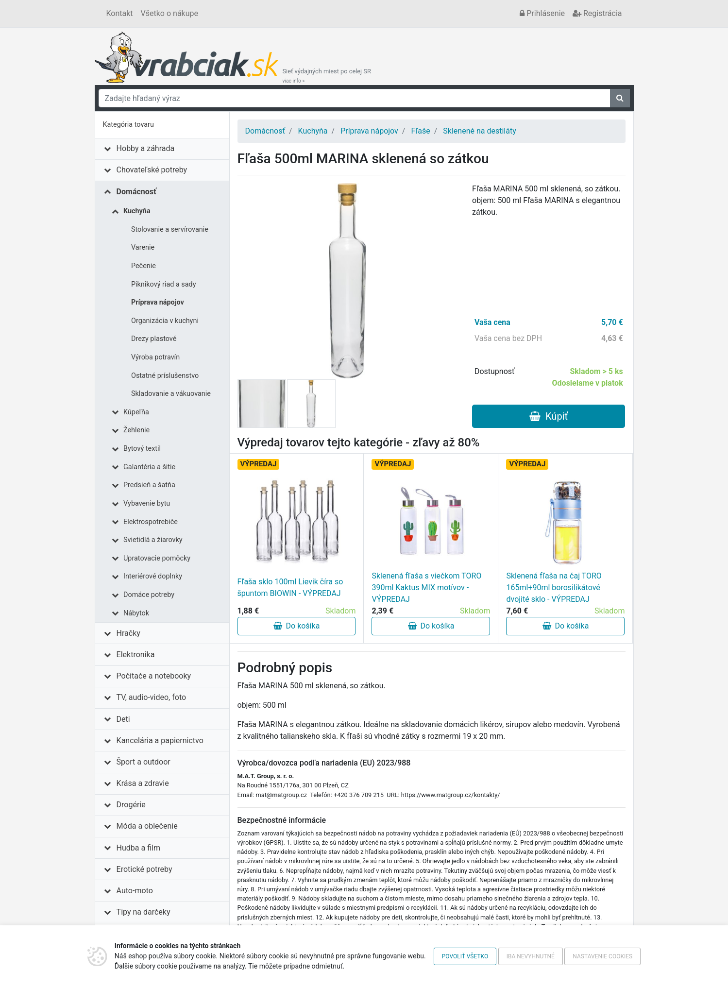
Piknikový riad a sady (163, 284)
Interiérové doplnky (152, 576)
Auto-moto (135, 890)
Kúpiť (548, 416)
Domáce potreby (148, 595)
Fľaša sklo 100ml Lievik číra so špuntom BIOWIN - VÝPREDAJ (290, 587)
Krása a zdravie (143, 783)
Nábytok (136, 613)
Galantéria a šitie (149, 467)
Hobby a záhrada (146, 148)
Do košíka (296, 625)
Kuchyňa (137, 211)
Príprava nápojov (157, 302)
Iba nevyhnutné (531, 956)
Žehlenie (136, 430)
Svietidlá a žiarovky (153, 540)
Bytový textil (142, 448)
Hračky (128, 633)
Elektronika (136, 654)
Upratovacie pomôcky (156, 558)
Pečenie (143, 266)
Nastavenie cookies (602, 956)
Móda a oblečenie (147, 826)
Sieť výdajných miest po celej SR (327, 76)
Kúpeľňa (136, 412)
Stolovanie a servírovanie (169, 229)
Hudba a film (138, 847)
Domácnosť (136, 191)
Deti (123, 719)
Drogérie (131, 804)
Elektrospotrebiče (150, 522)
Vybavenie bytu (146, 503)
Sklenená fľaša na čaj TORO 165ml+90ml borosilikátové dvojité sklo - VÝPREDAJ (553, 587)
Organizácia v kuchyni (165, 321)
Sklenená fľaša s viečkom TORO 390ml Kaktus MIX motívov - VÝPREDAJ (426, 587)
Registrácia (597, 13)
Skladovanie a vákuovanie (171, 394)
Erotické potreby (144, 869)
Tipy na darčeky (143, 912)
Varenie (142, 247)
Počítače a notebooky (154, 676)
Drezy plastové (153, 339)
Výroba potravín (155, 357)
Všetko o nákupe (169, 13)
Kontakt (119, 13)
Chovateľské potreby (152, 169)
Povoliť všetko (465, 956)
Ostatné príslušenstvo (165, 376)
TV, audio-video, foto (151, 697)
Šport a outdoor (143, 761)
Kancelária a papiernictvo (160, 740)
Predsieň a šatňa (149, 485)
